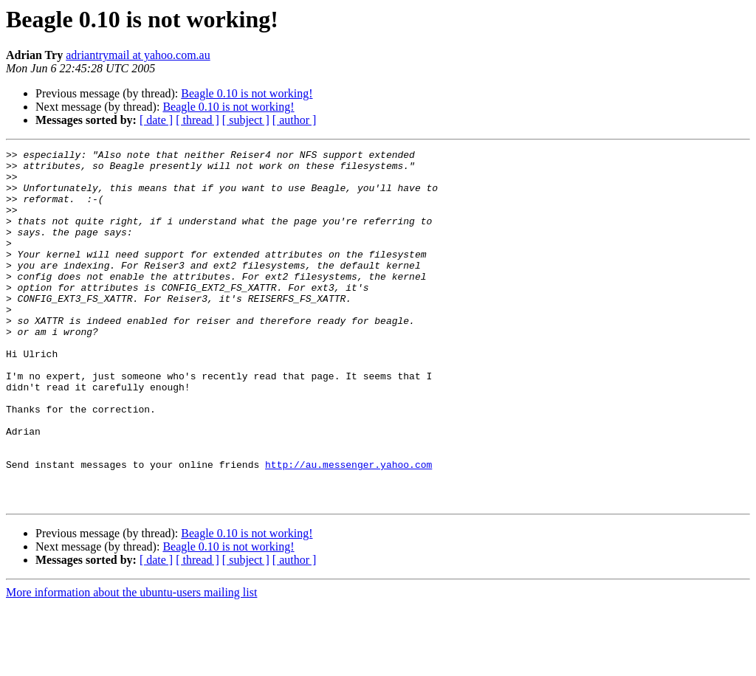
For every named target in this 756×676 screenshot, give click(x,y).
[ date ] (156, 120)
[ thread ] (197, 120)
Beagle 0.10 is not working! (246, 93)
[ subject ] (245, 120)
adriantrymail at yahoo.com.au (138, 55)
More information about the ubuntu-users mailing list (131, 663)
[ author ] (294, 120)
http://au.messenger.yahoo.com (348, 528)
